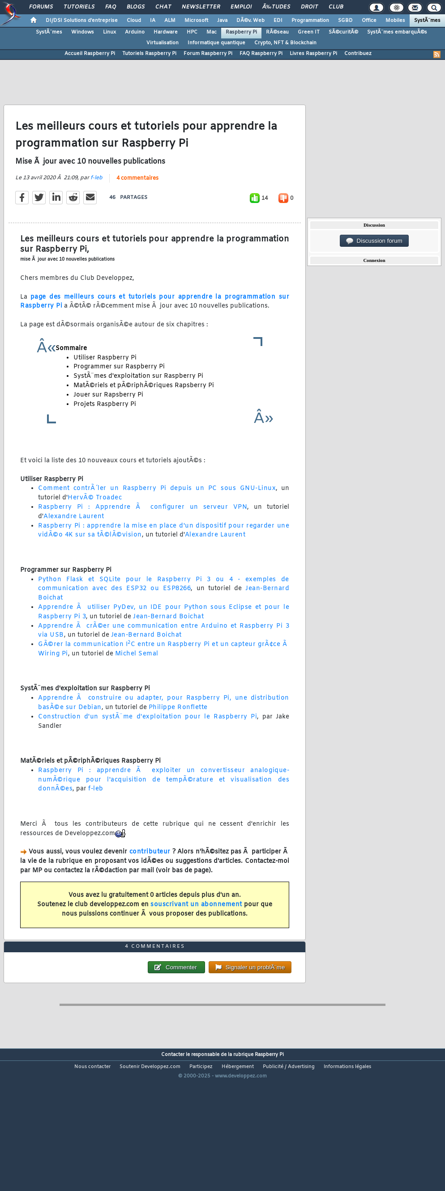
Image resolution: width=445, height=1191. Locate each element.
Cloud (134, 20)
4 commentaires (137, 197)
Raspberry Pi (241, 32)
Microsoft (196, 20)
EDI (278, 20)
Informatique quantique (216, 43)
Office (369, 20)
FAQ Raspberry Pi (261, 54)
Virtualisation (162, 43)
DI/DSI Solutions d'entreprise (82, 20)
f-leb (96, 197)
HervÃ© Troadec (95, 517)
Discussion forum (374, 241)
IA (152, 20)
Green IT (309, 32)
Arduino (135, 32)
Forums (41, 7)
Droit (309, 7)
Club (336, 7)
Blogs (135, 7)
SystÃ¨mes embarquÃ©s (397, 32)
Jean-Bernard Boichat (168, 636)
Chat (163, 7)
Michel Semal (136, 673)
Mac (211, 32)
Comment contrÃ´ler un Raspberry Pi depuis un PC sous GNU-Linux (157, 507)
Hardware (166, 32)
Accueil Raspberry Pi (89, 54)
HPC (192, 32)
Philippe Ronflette (178, 726)
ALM (169, 20)
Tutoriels (79, 7)
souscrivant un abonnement (196, 924)
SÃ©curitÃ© (343, 32)
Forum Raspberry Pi (208, 54)
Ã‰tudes (276, 7)
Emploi (241, 7)
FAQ (110, 7)
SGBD (345, 20)
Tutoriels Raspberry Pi (149, 54)
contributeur (150, 871)
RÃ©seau (277, 32)
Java (222, 20)
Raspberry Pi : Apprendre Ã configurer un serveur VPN (142, 526)
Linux (109, 32)
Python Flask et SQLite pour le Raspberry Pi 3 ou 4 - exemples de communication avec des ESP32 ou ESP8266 (163, 603)
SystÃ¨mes (427, 20)
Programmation (310, 20)
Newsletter (201, 7)
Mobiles (395, 20)
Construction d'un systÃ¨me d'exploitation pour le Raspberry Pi (147, 736)
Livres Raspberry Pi (313, 54)
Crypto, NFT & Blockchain (285, 43)
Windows (82, 32)
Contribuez (358, 54)
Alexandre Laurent (73, 536)
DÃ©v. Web (250, 20)
